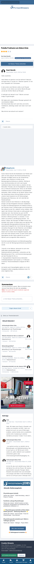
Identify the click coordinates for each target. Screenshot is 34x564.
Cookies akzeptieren (9, 555)
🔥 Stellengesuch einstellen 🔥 (18, 532)
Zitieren (8, 121)
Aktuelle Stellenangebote (13, 488)
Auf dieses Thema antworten (17, 64)
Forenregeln (4, 550)
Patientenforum (6, 339)
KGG (7, 420)
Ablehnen (21, 555)
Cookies (18, 545)
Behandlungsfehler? (8, 346)
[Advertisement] (17, 27)
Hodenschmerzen (7, 356)
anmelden (23, 288)
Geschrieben (16, 72)
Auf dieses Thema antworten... (13, 299)
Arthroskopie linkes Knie (9, 325)
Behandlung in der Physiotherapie (11, 329)
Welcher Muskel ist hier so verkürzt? (13, 335)
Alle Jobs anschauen (18, 528)
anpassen (29, 547)
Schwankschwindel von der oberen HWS (14, 366)
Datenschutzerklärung (15, 550)
